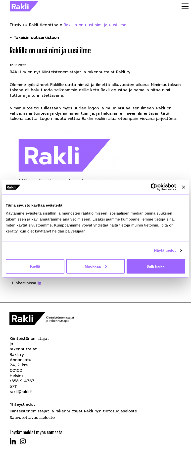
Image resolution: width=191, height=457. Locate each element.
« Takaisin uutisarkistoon (34, 37)
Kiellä (35, 266)
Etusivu (17, 25)
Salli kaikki (156, 266)
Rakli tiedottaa (43, 25)
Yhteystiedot (22, 404)
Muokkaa (96, 266)
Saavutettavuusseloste (32, 418)
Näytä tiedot (165, 250)
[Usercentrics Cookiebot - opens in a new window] (154, 187)
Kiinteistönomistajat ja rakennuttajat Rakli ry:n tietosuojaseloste (73, 411)
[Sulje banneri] (183, 187)
